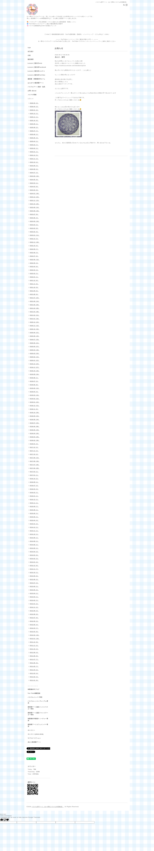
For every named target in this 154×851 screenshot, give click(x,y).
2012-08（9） (34, 614)
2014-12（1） (34, 527)
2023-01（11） (35, 235)
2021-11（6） (34, 284)
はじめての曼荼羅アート (36, 83)
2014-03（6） (34, 555)
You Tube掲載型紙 (34, 693)
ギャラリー (31, 730)
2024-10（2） (34, 162)
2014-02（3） (34, 558)
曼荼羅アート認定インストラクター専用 (38, 708)
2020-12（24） (35, 322)
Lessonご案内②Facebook (37, 67)
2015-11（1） (34, 503)
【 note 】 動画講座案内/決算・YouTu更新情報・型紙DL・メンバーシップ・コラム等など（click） (77, 34)
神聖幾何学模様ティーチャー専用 (38, 719)
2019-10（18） (35, 370)
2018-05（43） (35, 430)
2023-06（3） (34, 217)
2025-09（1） (34, 124)
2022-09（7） (34, 249)
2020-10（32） (35, 329)
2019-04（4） (34, 391)
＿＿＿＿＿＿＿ (33, 685)
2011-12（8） (34, 642)
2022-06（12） (35, 259)
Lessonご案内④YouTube (36, 75)
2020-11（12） (35, 325)
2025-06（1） (34, 134)
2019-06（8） (34, 384)
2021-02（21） (35, 315)
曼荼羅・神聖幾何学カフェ (36, 79)
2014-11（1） (34, 530)
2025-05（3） (34, 138)
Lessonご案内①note (35, 63)
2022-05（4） (34, 263)
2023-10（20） (35, 204)
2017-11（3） (34, 450)
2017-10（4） (34, 454)
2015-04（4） (34, 520)
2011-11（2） (34, 645)
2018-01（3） (34, 444)
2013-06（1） (34, 586)
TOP (29, 48)
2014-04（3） (34, 551)
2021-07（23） (35, 297)
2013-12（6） (34, 565)
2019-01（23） (35, 402)
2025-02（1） (34, 148)
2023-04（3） (34, 224)
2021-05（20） (35, 304)
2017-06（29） (35, 468)
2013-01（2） (34, 603)
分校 (29, 55)
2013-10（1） (34, 572)
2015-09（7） (34, 506)
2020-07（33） (35, 339)
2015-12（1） (34, 499)
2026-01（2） (34, 110)
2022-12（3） (34, 238)
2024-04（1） (34, 183)
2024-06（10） (35, 176)
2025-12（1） (34, 113)
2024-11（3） (34, 158)
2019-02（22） (35, 398)
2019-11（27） (35, 367)
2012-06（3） (34, 621)
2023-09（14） (35, 207)
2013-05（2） (34, 590)
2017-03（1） (34, 471)
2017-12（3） (34, 447)
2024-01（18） (35, 193)
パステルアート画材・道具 (36, 87)
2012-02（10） (35, 635)
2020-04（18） (35, 350)
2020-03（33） (35, 353)
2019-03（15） (35, 395)
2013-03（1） (34, 597)
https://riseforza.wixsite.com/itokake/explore (70, 65)
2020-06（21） (35, 343)
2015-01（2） (34, 523)
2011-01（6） (34, 680)
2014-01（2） (34, 562)
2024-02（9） (34, 190)
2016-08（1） (34, 482)
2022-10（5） (34, 245)
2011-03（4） (34, 673)
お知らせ (31, 98)
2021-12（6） (34, 280)
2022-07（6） (34, 256)
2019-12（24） (35, 364)
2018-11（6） (34, 409)
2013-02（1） (34, 600)
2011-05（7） (34, 666)
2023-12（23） (35, 197)
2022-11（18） (35, 242)
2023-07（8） (34, 214)
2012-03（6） (34, 631)
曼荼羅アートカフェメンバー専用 (38, 725)
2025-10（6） (34, 120)
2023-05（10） (35, 221)
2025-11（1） (34, 117)
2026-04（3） (34, 106)
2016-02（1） (34, 492)
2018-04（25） (35, 433)
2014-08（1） (34, 541)
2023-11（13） (35, 200)
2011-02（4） (34, 676)
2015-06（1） (34, 513)
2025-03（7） (34, 144)
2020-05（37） (35, 346)
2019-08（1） (34, 377)
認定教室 (31, 59)
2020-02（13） (35, 357)
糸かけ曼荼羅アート (34, 742)
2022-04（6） (34, 266)
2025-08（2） (34, 127)
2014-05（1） (34, 548)
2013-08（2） (34, 579)
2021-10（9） (34, 287)
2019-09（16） (35, 374)
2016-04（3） (34, 489)
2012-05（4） (34, 624)
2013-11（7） (34, 569)
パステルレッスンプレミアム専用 (38, 702)
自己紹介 (31, 51)
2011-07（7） (34, 659)
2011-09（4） (34, 652)
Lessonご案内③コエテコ (36, 71)
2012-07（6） (34, 617)
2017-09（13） (35, 457)
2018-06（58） (35, 426)
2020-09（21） (35, 332)
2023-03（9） (34, 228)
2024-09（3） (34, 165)
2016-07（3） (34, 485)
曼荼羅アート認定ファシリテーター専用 (38, 714)
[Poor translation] (6, 819)
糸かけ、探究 (60, 57)
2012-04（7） (34, 628)
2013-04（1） (34, 593)
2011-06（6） (34, 663)
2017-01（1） (34, 475)
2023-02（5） (34, 231)
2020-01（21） (35, 360)
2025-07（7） (34, 131)
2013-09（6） (34, 576)
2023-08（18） (35, 211)
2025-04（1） (34, 141)
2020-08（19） (35, 336)
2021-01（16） (35, 318)
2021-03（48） (35, 311)
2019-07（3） (34, 381)
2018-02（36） (35, 440)
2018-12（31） (35, 405)
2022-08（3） (34, 252)
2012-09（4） (34, 610)
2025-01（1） (34, 151)
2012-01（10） (35, 638)
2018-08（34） (35, 419)
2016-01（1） (34, 496)
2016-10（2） (34, 478)
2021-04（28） (35, 308)
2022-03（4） (34, 270)
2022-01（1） (34, 277)
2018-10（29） (35, 412)
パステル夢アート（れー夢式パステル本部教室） (48, 806)
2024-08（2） (34, 169)
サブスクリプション (34, 738)
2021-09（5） (34, 291)
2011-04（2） (34, 670)
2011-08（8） (34, 656)
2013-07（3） (34, 583)
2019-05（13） (35, 388)
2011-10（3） (34, 649)
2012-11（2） (34, 607)
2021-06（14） (35, 301)
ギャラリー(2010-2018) (36, 734)
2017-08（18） (35, 461)
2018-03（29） (35, 437)
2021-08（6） (34, 294)
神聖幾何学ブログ (33, 689)
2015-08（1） (34, 510)
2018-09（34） (35, 416)
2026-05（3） (34, 103)
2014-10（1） (34, 534)
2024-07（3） (34, 172)
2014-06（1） (34, 544)
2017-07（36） (35, 464)
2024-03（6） (34, 186)
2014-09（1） (34, 537)
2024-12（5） (34, 155)
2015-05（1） (34, 517)
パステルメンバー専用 (35, 697)
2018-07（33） (35, 423)
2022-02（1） (34, 273)
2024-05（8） (34, 179)
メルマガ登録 (32, 94)
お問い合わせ (32, 91)
